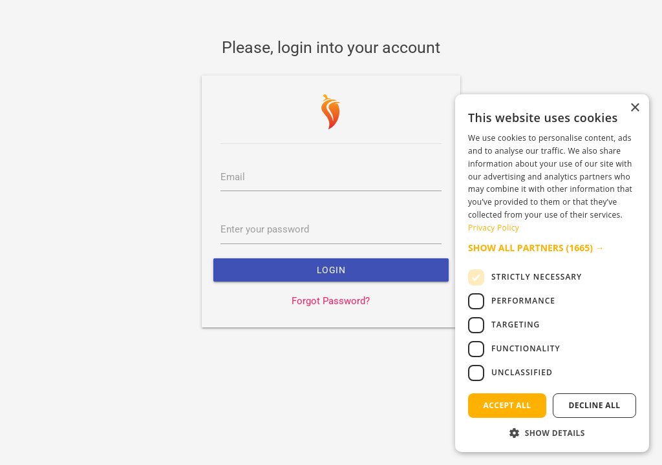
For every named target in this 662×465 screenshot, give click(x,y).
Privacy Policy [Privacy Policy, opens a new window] (493, 227)
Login (331, 270)
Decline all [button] (595, 405)
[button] (552, 247)
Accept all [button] (507, 405)
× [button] (634, 108)
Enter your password (264, 229)
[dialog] (552, 273)
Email (232, 177)
